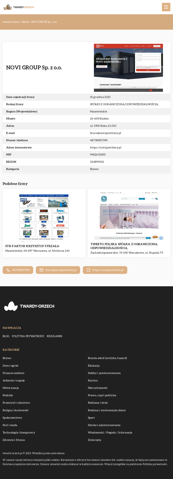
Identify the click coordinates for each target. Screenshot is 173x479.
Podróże (8, 395)
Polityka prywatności (28, 336)
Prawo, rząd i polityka (102, 395)
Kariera (93, 380)
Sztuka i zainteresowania (104, 425)
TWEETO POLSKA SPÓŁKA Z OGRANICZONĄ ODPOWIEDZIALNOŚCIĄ (124, 246)
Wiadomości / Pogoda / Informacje (110, 432)
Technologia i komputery (19, 432)
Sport (91, 417)
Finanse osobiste (13, 373)
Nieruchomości (98, 388)
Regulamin (54, 336)
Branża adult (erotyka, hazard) (107, 358)
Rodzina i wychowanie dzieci (107, 410)
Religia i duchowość (16, 410)
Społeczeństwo (12, 417)
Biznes (94, 169)
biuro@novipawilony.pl (105, 133)
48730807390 (99, 140)
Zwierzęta (94, 440)
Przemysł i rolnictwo (16, 402)
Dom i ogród (10, 365)
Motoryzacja (11, 388)
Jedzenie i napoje (14, 380)
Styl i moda (10, 425)
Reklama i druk (98, 402)
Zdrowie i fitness (14, 440)
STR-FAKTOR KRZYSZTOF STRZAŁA (32, 246)
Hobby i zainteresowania (104, 373)
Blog (6, 336)
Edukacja (94, 365)
